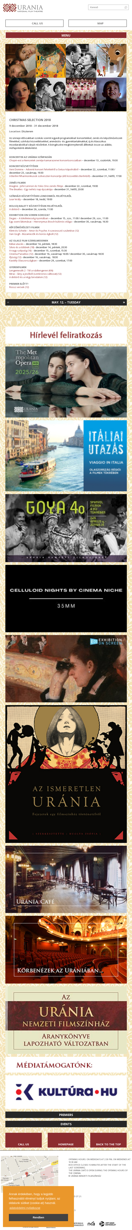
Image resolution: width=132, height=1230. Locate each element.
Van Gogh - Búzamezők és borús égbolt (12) (33, 234)
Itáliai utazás (16, 244)
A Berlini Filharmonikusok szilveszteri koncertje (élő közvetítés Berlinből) (49, 176)
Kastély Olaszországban (23, 260)
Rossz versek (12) (19, 287)
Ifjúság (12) (15, 257)
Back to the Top (108, 1144)
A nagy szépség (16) (20, 250)
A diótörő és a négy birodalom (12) (28, 277)
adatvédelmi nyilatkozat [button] (24, 1208)
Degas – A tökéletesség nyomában (28, 218)
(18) (32, 247)
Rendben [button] (38, 1217)
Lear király (15, 199)
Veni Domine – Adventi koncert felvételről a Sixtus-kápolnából (43, 169)
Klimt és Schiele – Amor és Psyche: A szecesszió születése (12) (44, 230)
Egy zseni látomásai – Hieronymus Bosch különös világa (40, 221)
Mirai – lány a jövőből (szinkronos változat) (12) (35, 273)
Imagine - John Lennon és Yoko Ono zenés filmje (36, 186)
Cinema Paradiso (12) (21, 254)
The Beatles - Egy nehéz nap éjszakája (31, 189)
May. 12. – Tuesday (66, 302)
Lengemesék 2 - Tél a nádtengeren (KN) (31, 270)
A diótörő (14, 209)
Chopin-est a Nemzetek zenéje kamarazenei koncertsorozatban (45, 160)
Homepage (66, 1144)
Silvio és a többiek (19, 247)
